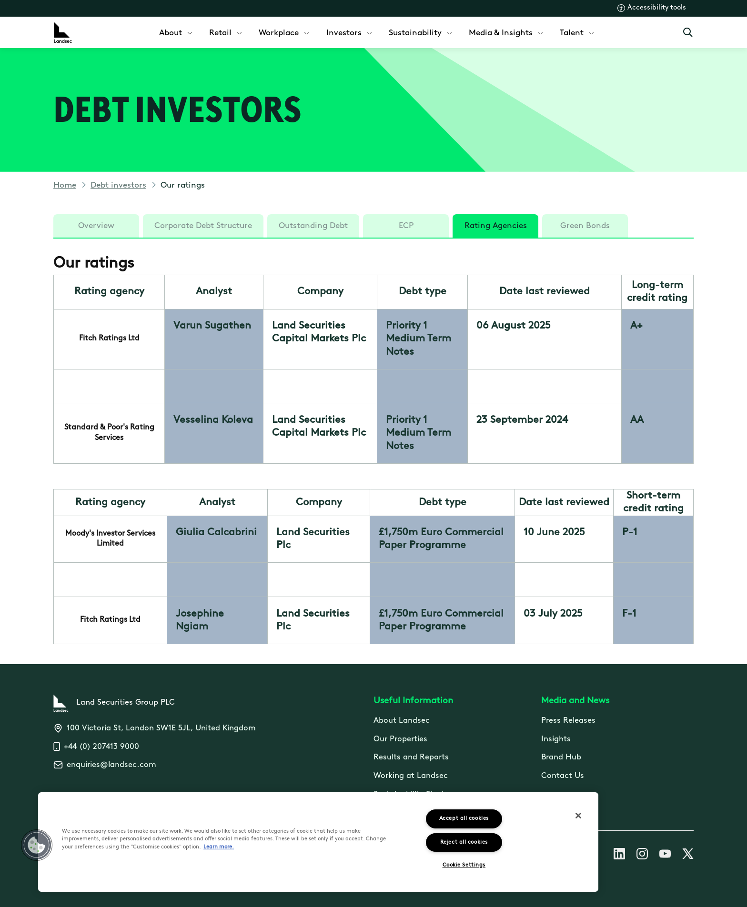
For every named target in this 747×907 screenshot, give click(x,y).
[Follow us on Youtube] (665, 855)
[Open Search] (688, 32)
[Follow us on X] (688, 855)
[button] (36, 845)
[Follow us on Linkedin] (619, 855)
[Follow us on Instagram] (642, 855)
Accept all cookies (464, 818)
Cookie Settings (464, 865)
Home (64, 185)
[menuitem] (176, 32)
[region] (318, 842)
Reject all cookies (464, 842)
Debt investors (118, 185)
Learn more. (218, 847)
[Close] (578, 815)
